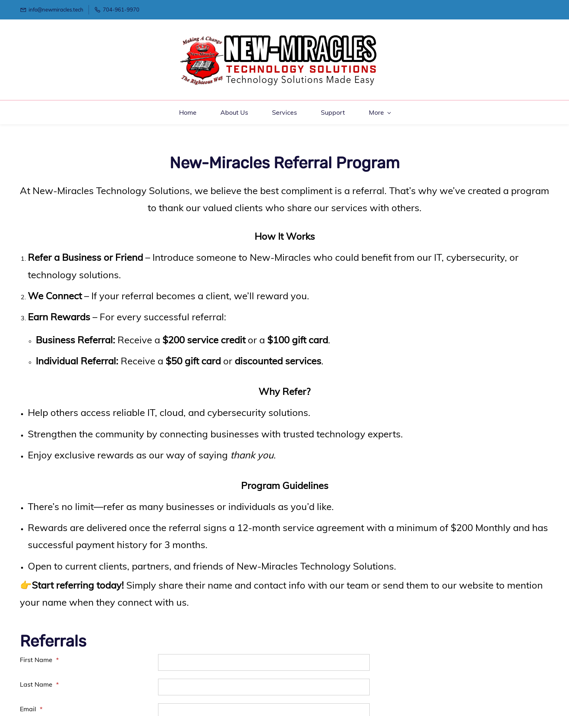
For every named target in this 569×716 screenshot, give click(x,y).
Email (31, 698)
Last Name (39, 674)
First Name (39, 649)
